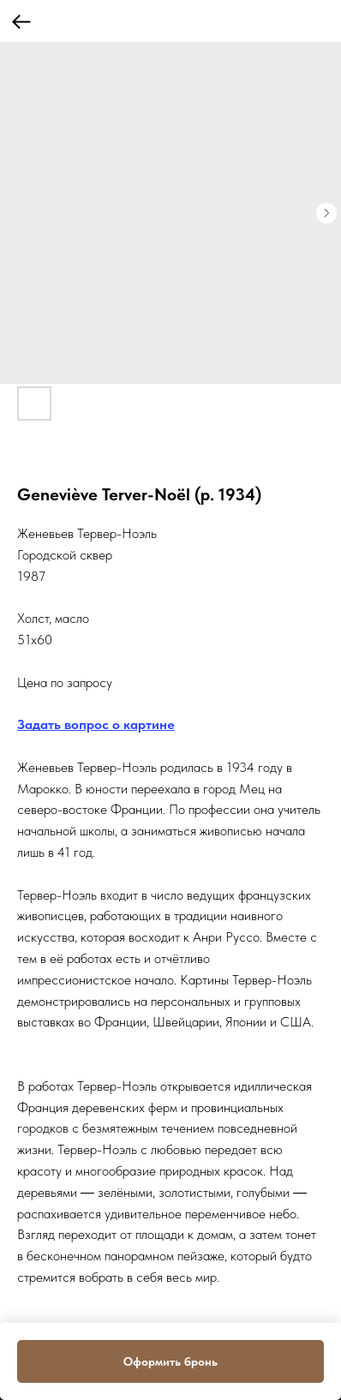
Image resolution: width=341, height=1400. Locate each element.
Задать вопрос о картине (96, 724)
